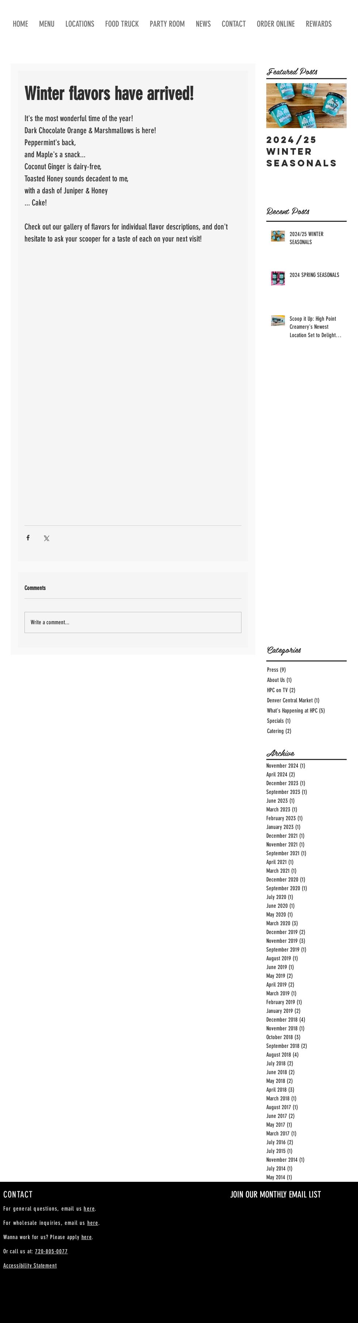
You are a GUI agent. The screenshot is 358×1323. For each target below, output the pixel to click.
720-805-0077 (51, 1251)
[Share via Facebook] (27, 537)
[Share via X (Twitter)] (45, 537)
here (89, 1208)
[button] (275, 24)
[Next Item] (335, 105)
